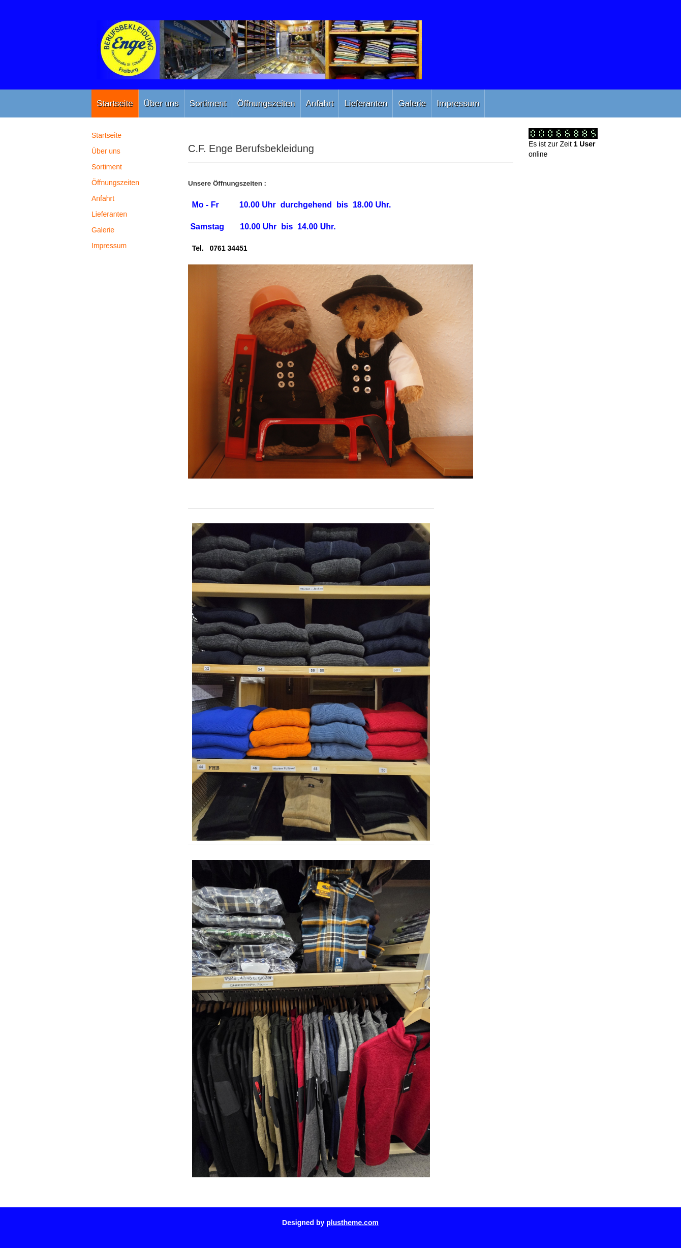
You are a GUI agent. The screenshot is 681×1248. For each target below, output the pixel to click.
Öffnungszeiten (266, 103)
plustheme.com (352, 1223)
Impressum (458, 103)
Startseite (115, 103)
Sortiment (208, 103)
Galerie (412, 103)
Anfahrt (320, 103)
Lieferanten (365, 103)
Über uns (161, 103)
